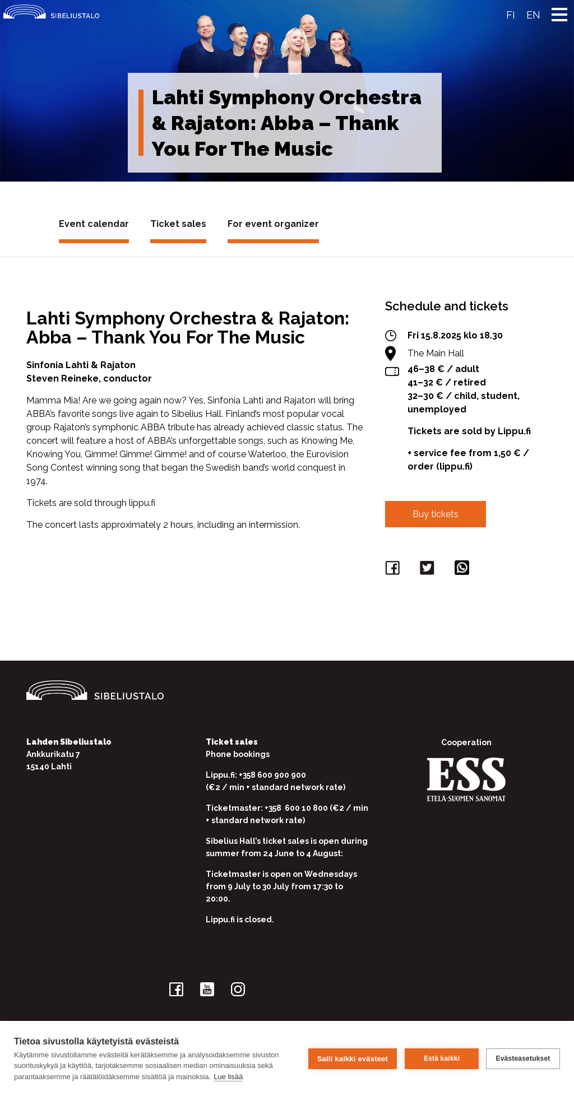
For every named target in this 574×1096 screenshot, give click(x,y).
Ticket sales (178, 224)
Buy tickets (436, 514)
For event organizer (273, 224)
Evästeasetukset (523, 1058)
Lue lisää (228, 1076)
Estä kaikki (441, 1058)
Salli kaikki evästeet (352, 1058)
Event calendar (94, 224)
